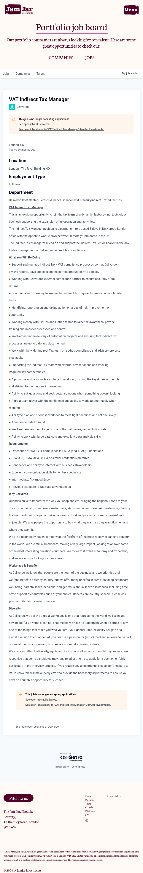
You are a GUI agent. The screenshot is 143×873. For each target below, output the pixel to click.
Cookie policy (78, 767)
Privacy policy (62, 767)
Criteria (89, 807)
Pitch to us (90, 810)
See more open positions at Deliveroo (37, 726)
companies (23, 73)
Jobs (87, 814)
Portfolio (89, 799)
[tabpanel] (71, 443)
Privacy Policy (114, 796)
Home (88, 796)
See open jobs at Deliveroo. (34, 124)
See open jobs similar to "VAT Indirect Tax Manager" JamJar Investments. (61, 129)
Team (88, 803)
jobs (6, 73)
